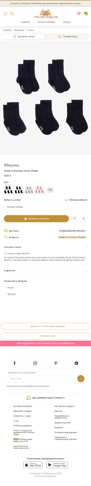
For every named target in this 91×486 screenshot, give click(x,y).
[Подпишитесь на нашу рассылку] (80, 378)
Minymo (11, 165)
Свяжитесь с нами (22, 416)
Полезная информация (65, 432)
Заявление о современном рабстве (65, 438)
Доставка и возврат (22, 406)
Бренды (66, 22)
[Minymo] (10, 294)
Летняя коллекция (46, 22)
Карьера (58, 411)
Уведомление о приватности (62, 417)
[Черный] (18, 189)
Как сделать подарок (64, 406)
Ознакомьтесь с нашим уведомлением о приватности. (28, 386)
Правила (58, 427)
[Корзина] (86, 14)
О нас (16, 420)
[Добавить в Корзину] (36, 218)
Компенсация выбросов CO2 (22, 440)
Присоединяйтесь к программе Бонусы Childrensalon (45, 343)
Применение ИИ (62, 422)
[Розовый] (39, 189)
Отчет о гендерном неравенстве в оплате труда (23, 432)
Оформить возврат (22, 411)
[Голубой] (8, 189)
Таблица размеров (22, 425)
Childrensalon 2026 (51, 473)
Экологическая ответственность (21, 447)
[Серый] (29, 189)
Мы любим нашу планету (45, 397)
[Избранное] (79, 14)
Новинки (25, 22)
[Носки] (8, 287)
